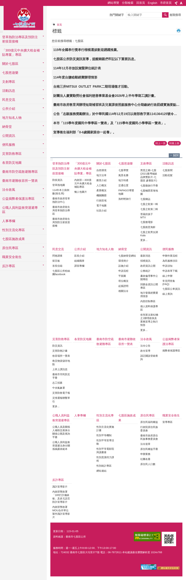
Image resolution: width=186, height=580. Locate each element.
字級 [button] (181, 3)
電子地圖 (101, 205)
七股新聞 (167, 170)
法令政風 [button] (8, 189)
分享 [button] (176, 3)
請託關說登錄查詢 (149, 357)
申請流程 (123, 270)
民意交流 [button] (8, 99)
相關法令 (123, 291)
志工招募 (57, 382)
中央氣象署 (58, 387)
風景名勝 (123, 175)
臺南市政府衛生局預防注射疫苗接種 (61, 222)
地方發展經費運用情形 (149, 294)
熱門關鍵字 (117, 14)
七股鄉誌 (145, 199)
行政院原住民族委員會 (149, 429)
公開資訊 (146, 249)
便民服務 (168, 249)
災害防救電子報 (61, 392)
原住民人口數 (147, 464)
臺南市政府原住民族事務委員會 (149, 437)
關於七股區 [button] (10, 64)
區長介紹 (79, 255)
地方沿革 (101, 175)
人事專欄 (8, 221)
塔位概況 (123, 280)
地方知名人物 (12, 117)
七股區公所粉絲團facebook (61, 272)
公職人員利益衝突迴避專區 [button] (20, 210)
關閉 (176, 155)
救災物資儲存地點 (61, 362)
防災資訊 (57, 345)
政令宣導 (145, 350)
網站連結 (101, 470)
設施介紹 (123, 265)
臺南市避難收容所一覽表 (20, 180)
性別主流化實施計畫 (105, 428)
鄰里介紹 (101, 180)
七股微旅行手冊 (149, 185)
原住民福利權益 (149, 422)
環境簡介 (123, 260)
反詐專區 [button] (8, 266)
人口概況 (101, 185)
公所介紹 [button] (8, 108)
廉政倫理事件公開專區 (149, 277)
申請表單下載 (170, 270)
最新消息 (145, 255)
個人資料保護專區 (149, 308)
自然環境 (101, 170)
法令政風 (146, 339)
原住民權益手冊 (149, 449)
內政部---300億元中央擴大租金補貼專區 (83, 183)
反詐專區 (58, 479)
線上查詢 (167, 293)
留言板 (56, 260)
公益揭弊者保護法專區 (171, 342)
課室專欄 (79, 265)
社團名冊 (145, 459)
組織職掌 (79, 260)
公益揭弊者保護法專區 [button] (18, 198)
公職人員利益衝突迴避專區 (61, 418)
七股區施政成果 (13, 239)
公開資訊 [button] (8, 135)
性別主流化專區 (105, 418)
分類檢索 (127, 2)
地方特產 (123, 180)
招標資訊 (145, 260)
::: (4, 2)
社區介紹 (101, 210)
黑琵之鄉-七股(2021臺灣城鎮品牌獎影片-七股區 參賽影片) (148, 175)
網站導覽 (113, 2)
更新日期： (59, 531)
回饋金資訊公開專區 (149, 286)
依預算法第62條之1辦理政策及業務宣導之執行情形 (149, 319)
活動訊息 (168, 163)
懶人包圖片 (80, 191)
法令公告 (145, 345)
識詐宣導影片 (59, 486)
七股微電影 (146, 222)
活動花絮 (167, 175)
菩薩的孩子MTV (146, 216)
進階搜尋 (175, 14)
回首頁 (140, 2)
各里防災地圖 (12, 162)
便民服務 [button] (8, 144)
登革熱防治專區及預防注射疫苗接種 (61, 168)
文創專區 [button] (8, 81)
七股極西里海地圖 (149, 192)
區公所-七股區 (23, 17)
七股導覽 (123, 170)
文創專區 (146, 163)
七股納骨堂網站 (127, 255)
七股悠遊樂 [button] (10, 73)
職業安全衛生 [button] (12, 257)
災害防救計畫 (59, 350)
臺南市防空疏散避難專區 (20, 171)
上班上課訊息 (59, 369)
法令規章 (145, 444)
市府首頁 (166, 2)
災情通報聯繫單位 (61, 399)
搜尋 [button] (165, 15)
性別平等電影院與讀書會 (105, 450)
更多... (144, 240)
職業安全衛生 (171, 415)
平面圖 (122, 275)
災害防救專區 (61, 339)
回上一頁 (160, 143)
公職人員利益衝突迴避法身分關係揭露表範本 (61, 445)
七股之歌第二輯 (149, 209)
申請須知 (167, 265)
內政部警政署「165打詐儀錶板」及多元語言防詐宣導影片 (61, 496)
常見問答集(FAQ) (168, 282)
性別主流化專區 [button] (13, 230)
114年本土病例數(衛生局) (60, 192)
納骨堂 (122, 249)
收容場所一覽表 (61, 355)
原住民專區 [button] (10, 248)
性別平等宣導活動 (105, 442)
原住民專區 (147, 415)
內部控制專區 (147, 301)
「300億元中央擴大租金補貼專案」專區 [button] (21, 53)
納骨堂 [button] (7, 126)
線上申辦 (167, 275)
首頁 (59, 24)
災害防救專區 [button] (12, 153)
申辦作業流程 (170, 255)
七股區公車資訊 (171, 288)
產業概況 (101, 190)
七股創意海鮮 (147, 227)
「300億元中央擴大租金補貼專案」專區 (83, 168)
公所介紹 (80, 249)
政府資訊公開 (147, 265)
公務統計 (145, 270)
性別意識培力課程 (105, 459)
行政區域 (101, 200)
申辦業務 (145, 454)
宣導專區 (167, 422)
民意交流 (58, 249)
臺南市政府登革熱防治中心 (61, 200)
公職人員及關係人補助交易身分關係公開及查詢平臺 (61, 432)
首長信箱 (57, 265)
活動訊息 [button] (8, 90)
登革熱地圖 (58, 185)
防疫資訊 (57, 180)
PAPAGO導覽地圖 (126, 192)
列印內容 (178, 30)
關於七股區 (103, 163)
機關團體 (101, 195)
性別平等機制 (104, 435)
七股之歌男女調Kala (149, 234)
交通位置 (123, 185)
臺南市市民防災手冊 (61, 376)
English (152, 2)
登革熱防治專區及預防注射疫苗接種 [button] (20, 39)
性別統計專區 (104, 465)
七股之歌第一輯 (149, 204)
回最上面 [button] (174, 143)
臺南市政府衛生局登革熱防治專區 (61, 210)
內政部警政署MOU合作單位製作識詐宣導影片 (61, 512)
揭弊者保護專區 (171, 350)
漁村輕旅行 (124, 198)
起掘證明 (123, 286)
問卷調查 (57, 255)
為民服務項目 (170, 260)
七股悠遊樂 (125, 163)
